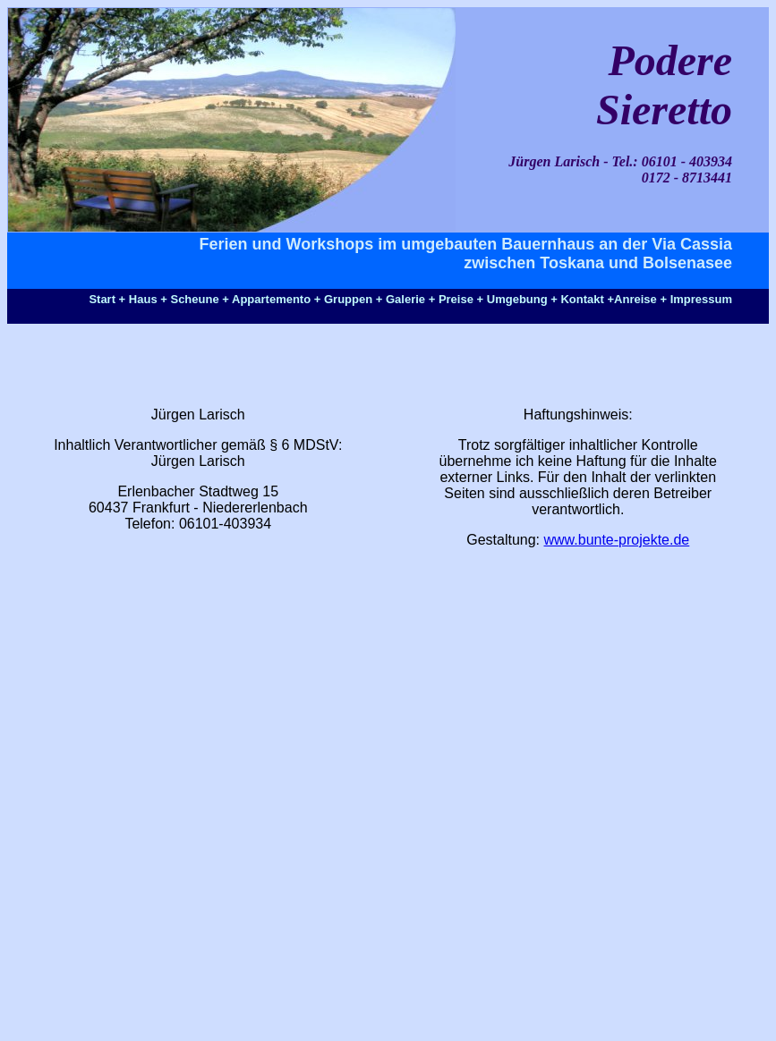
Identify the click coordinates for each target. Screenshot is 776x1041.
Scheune (194, 299)
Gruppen (348, 299)
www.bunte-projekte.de (617, 539)
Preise (456, 299)
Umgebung (517, 299)
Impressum (701, 299)
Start (102, 299)
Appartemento (271, 299)
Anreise (635, 299)
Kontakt (581, 299)
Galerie (405, 299)
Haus (143, 299)
